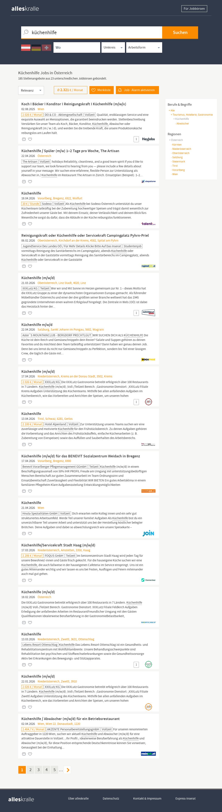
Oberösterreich (180, 153)
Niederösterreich (181, 149)
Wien (174, 174)
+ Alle (172, 110)
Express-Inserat (185, 798)
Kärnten (176, 144)
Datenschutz (111, 798)
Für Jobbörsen (194, 9)
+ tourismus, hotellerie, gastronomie (192, 114)
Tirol (174, 166)
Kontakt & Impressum (147, 798)
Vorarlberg (178, 170)
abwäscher (182, 123)
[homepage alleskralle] (28, 7)
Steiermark (178, 161)
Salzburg (177, 157)
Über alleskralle (78, 798)
